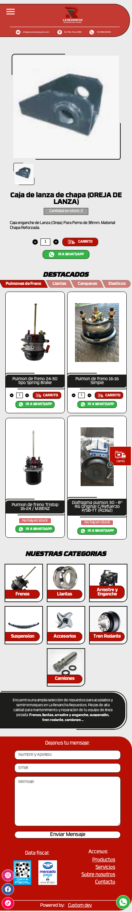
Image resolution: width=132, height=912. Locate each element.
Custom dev (80, 906)
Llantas (59, 284)
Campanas (87, 284)
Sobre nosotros (98, 875)
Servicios (105, 867)
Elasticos (117, 284)
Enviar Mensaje (67, 834)
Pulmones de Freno (23, 284)
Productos (103, 860)
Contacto (105, 882)
